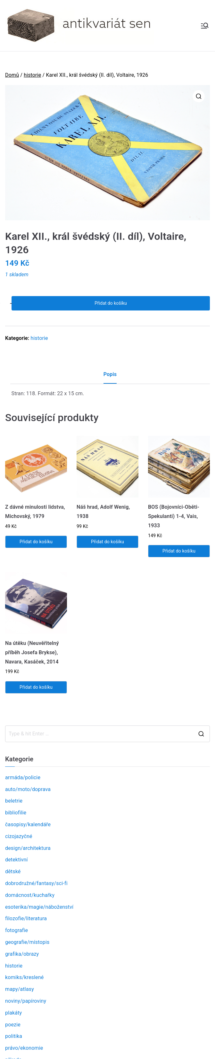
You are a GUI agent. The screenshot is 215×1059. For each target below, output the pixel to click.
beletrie (13, 801)
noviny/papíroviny (25, 1001)
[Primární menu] (205, 25)
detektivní (16, 860)
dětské (13, 871)
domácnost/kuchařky (29, 895)
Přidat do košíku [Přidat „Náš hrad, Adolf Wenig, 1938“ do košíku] (107, 541)
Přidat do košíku (111, 303)
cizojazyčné (18, 836)
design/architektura (28, 848)
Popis (110, 374)
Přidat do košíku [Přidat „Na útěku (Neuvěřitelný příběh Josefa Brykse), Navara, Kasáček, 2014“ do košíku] (36, 687)
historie (32, 75)
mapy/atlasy (19, 989)
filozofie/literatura (26, 918)
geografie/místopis (27, 942)
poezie (13, 1025)
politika (13, 1036)
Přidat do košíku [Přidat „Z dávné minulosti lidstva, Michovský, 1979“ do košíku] (36, 541)
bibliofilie (15, 813)
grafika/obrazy (22, 954)
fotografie (16, 930)
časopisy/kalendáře (28, 824)
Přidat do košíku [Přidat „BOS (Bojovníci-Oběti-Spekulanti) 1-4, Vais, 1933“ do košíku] (178, 550)
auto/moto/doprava (28, 789)
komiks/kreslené (24, 977)
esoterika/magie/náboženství (39, 907)
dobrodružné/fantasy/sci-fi (36, 883)
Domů (12, 75)
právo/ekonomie (24, 1048)
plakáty (13, 1013)
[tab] (110, 377)
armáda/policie (22, 777)
